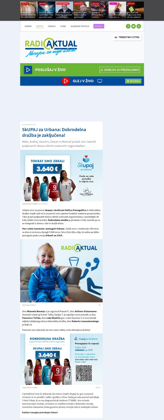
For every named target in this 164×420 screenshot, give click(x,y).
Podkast (98, 26)
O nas (63, 26)
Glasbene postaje (80, 26)
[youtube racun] (133, 26)
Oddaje (52, 26)
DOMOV (28, 26)
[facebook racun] (128, 26)
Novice (39, 26)
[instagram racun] (138, 26)
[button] (28, 70)
